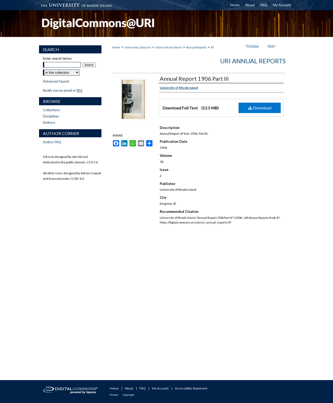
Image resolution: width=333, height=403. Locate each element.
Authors (49, 122)
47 (212, 47)
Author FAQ (52, 142)
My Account (160, 388)
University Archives (168, 47)
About (129, 388)
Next (271, 45)
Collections (51, 110)
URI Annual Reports (253, 61)
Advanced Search (56, 81)
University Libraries (137, 47)
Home (116, 47)
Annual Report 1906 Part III (194, 78)
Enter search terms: (57, 58)
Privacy (114, 394)
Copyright (129, 394)
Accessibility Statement (191, 388)
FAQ (142, 388)
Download (259, 107)
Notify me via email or (62, 90)
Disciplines (51, 116)
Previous (253, 45)
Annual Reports (196, 47)
